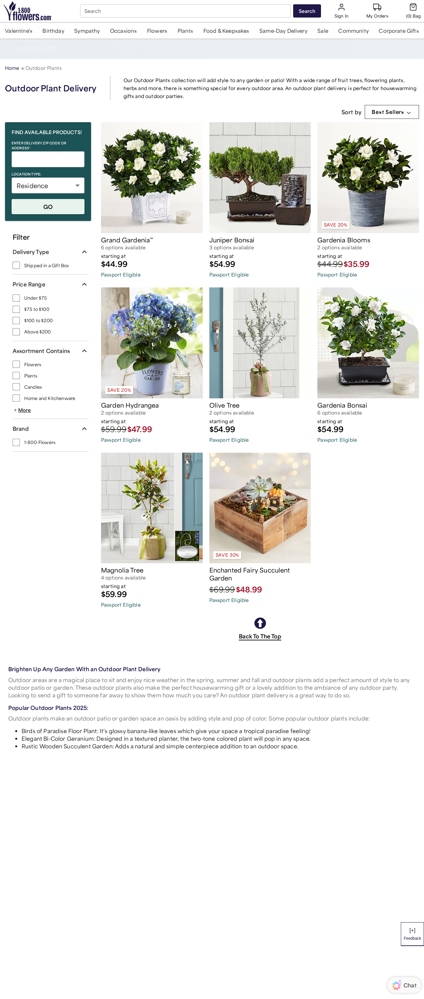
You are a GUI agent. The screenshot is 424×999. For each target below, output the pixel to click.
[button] (19, 31)
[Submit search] (307, 11)
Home (12, 68)
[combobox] (186, 11)
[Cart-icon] (413, 11)
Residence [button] (32, 185)
